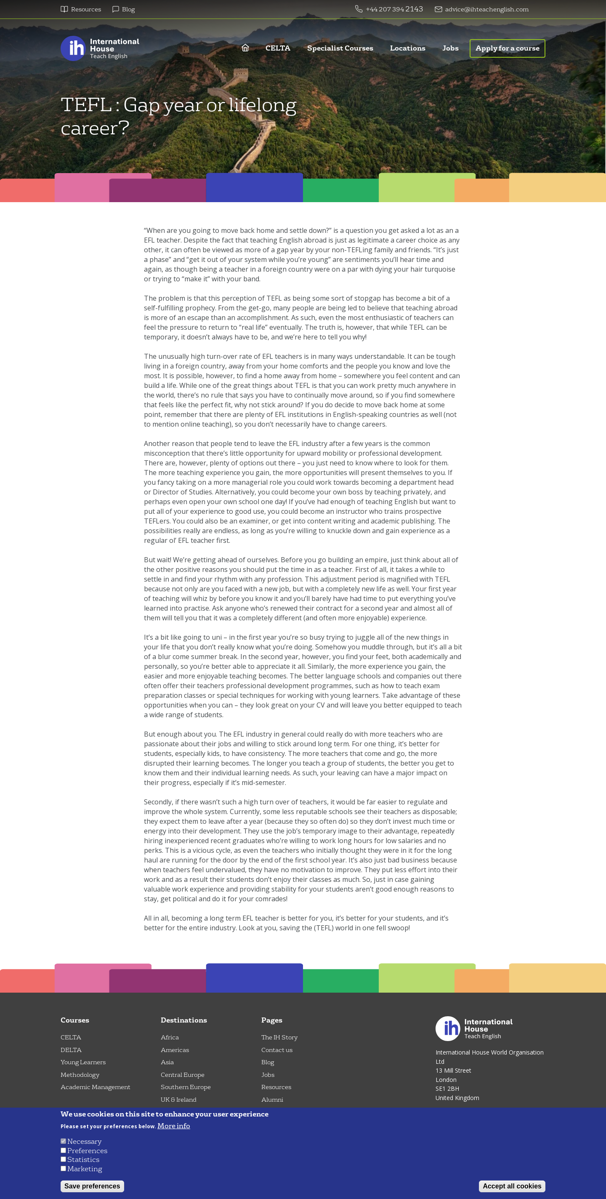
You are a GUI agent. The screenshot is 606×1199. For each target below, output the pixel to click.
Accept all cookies (512, 1186)
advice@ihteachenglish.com (487, 9)
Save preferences (92, 1186)
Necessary (84, 1142)
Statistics (83, 1160)
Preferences (87, 1151)
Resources (86, 9)
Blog (128, 9)
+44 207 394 (385, 9)
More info (173, 1126)
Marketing (84, 1169)
